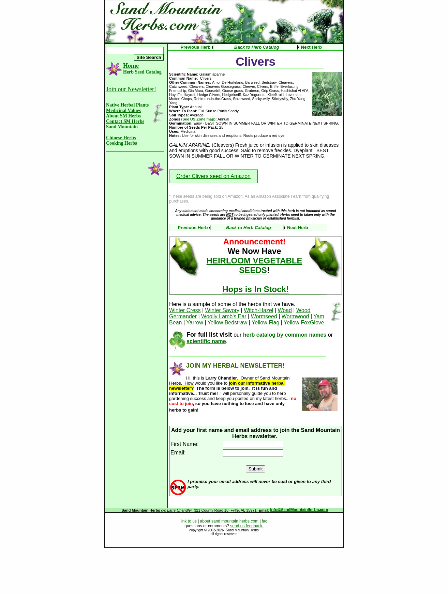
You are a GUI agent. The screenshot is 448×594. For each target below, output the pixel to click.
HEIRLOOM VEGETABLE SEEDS (254, 265)
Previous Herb (195, 47)
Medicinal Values (123, 110)
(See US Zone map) (198, 119)
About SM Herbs (123, 115)
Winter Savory (222, 310)
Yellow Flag (265, 322)
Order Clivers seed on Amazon (213, 176)
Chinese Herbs (121, 137)
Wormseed (264, 316)
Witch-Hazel (258, 310)
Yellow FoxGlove (304, 322)
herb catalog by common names (285, 335)
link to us (188, 521)
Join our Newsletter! (131, 89)
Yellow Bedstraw (228, 322)
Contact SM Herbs (125, 121)
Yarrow (194, 322)
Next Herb (311, 47)
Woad (285, 310)
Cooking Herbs (121, 143)
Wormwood (295, 316)
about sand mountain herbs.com (229, 521)
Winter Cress (184, 310)
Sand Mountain (122, 126)
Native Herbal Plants (127, 105)
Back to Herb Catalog (256, 47)
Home (131, 65)
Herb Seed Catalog (142, 72)
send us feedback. (246, 526)
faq (264, 521)
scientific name (206, 341)
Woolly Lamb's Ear (224, 316)
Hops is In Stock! (255, 289)
